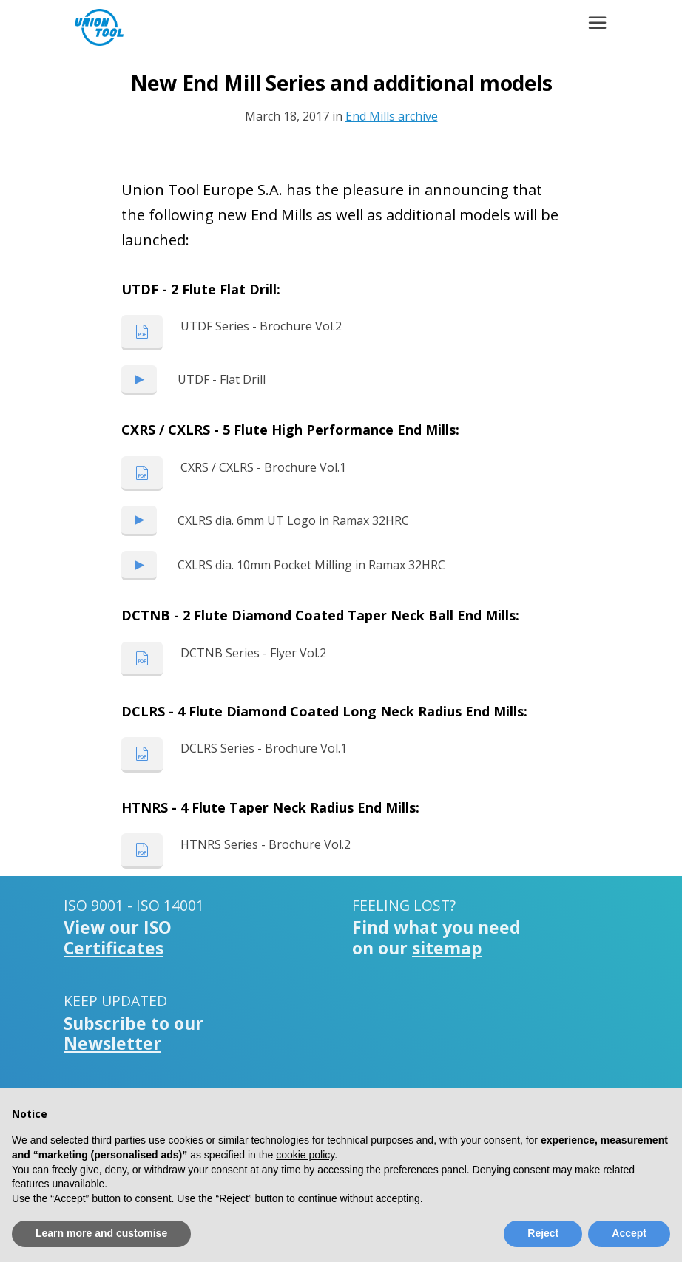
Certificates (113, 948)
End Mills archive (391, 116)
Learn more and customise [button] (101, 1233)
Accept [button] (629, 1233)
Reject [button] (542, 1233)
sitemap (447, 948)
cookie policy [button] (305, 1155)
